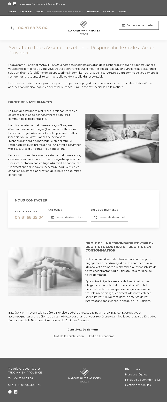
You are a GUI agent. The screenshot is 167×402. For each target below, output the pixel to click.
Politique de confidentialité (143, 379)
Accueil (12, 11)
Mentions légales (136, 374)
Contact (122, 11)
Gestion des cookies (138, 385)
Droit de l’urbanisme (101, 336)
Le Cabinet (26, 11)
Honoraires (93, 11)
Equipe (39, 11)
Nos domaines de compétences (64, 11)
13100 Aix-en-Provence (42, 4)
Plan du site (133, 369)
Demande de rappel (109, 217)
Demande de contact (138, 25)
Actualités (108, 11)
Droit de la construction (68, 336)
